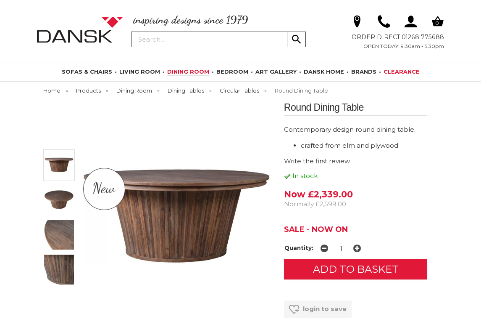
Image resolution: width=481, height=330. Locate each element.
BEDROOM (232, 72)
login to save (318, 309)
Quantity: (298, 248)
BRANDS (363, 72)
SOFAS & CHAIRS (87, 72)
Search (131, 31)
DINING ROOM (188, 72)
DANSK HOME (324, 72)
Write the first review (317, 161)
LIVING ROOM (139, 72)
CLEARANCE (402, 72)
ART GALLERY (276, 72)
